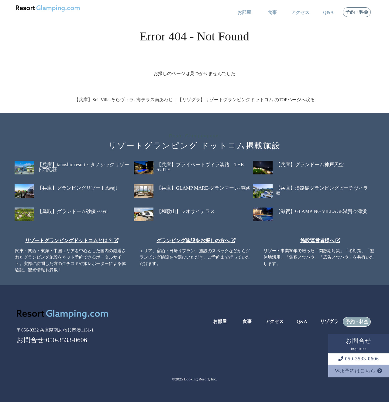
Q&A (328, 12)
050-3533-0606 (358, 358)
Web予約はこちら (358, 370)
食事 (272, 12)
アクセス (300, 12)
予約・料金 (357, 12)
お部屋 (244, 12)
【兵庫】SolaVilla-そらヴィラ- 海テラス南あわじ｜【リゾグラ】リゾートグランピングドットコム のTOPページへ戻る (194, 99)
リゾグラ (329, 321)
